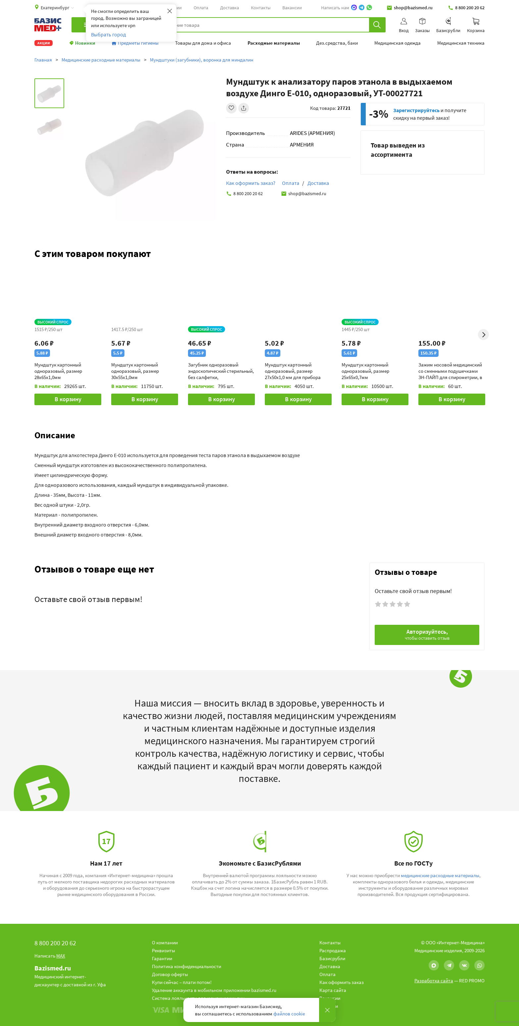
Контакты (260, 8)
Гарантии (162, 958)
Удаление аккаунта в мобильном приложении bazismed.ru (214, 990)
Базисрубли (332, 958)
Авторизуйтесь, (427, 634)
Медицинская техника (461, 43)
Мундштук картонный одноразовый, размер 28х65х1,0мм (58, 371)
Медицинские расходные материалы (101, 60)
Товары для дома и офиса (203, 43)
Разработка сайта (433, 980)
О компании (165, 942)
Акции (43, 43)
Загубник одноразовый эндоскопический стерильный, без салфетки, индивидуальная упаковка (221, 371)
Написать (49, 956)
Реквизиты (163, 950)
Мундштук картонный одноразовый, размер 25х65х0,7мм (365, 371)
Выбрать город (108, 34)
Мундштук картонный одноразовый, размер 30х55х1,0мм (135, 371)
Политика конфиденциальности (186, 966)
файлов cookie (289, 1013)
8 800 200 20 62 (466, 8)
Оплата (201, 8)
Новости (328, 1006)
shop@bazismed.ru (410, 8)
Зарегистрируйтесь (416, 110)
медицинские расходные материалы (440, 875)
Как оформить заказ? (250, 183)
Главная (43, 60)
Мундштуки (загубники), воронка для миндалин (201, 60)
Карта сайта (332, 990)
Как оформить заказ (341, 982)
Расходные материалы (274, 43)
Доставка (229, 8)
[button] (259, 435)
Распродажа (332, 950)
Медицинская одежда (397, 43)
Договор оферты (170, 974)
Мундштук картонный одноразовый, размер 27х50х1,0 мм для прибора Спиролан (293, 371)
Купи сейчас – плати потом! (182, 982)
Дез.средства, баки (337, 43)
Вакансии (292, 8)
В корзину (68, 399)
